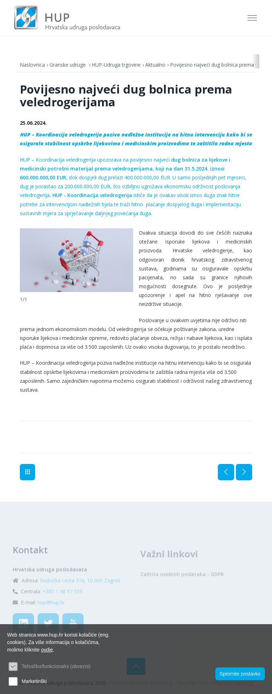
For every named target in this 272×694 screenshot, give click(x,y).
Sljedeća (244, 472)
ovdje (47, 650)
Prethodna (226, 472)
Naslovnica (32, 64)
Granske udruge (68, 64)
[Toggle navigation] (253, 18)
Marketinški (34, 681)
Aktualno (155, 64)
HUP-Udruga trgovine (116, 64)
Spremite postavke (240, 674)
